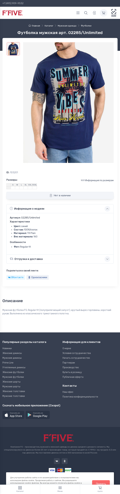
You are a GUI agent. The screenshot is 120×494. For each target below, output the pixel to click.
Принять (101, 483)
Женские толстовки (13, 391)
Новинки (7, 348)
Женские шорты (11, 381)
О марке (67, 348)
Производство (71, 367)
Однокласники (37, 277)
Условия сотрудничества (77, 353)
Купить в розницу (72, 372)
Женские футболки (13, 372)
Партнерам (69, 362)
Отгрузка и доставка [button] (26, 259)
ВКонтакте (15, 277)
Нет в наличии (60, 195)
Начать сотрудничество (76, 358)
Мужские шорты (11, 386)
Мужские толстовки (13, 396)
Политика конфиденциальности (80, 396)
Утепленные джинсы (13, 367)
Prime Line (7, 362)
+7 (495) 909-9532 (12, 3)
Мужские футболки (13, 377)
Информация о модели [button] (27, 208)
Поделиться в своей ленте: (22, 270)
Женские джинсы (12, 353)
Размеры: (12, 180)
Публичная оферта (73, 377)
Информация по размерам (97, 180)
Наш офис (68, 392)
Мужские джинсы (12, 358)
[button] (13, 415)
